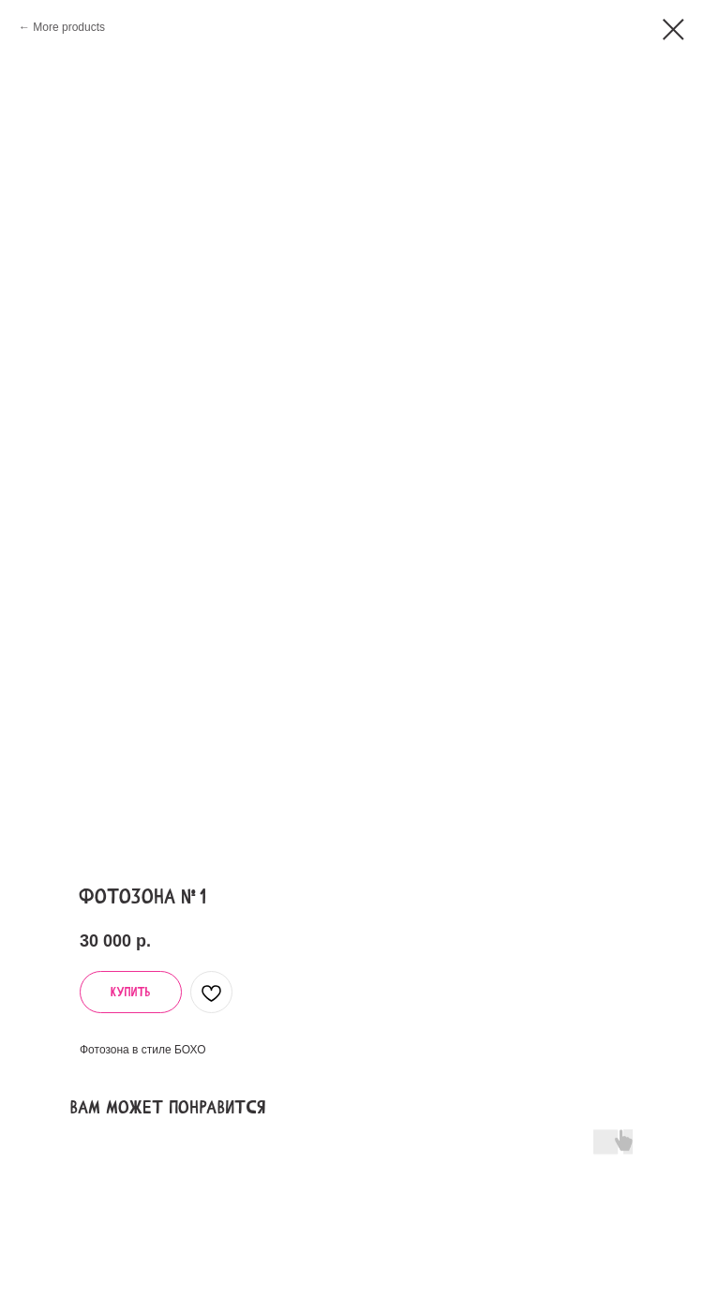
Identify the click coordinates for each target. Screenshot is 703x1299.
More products (69, 27)
